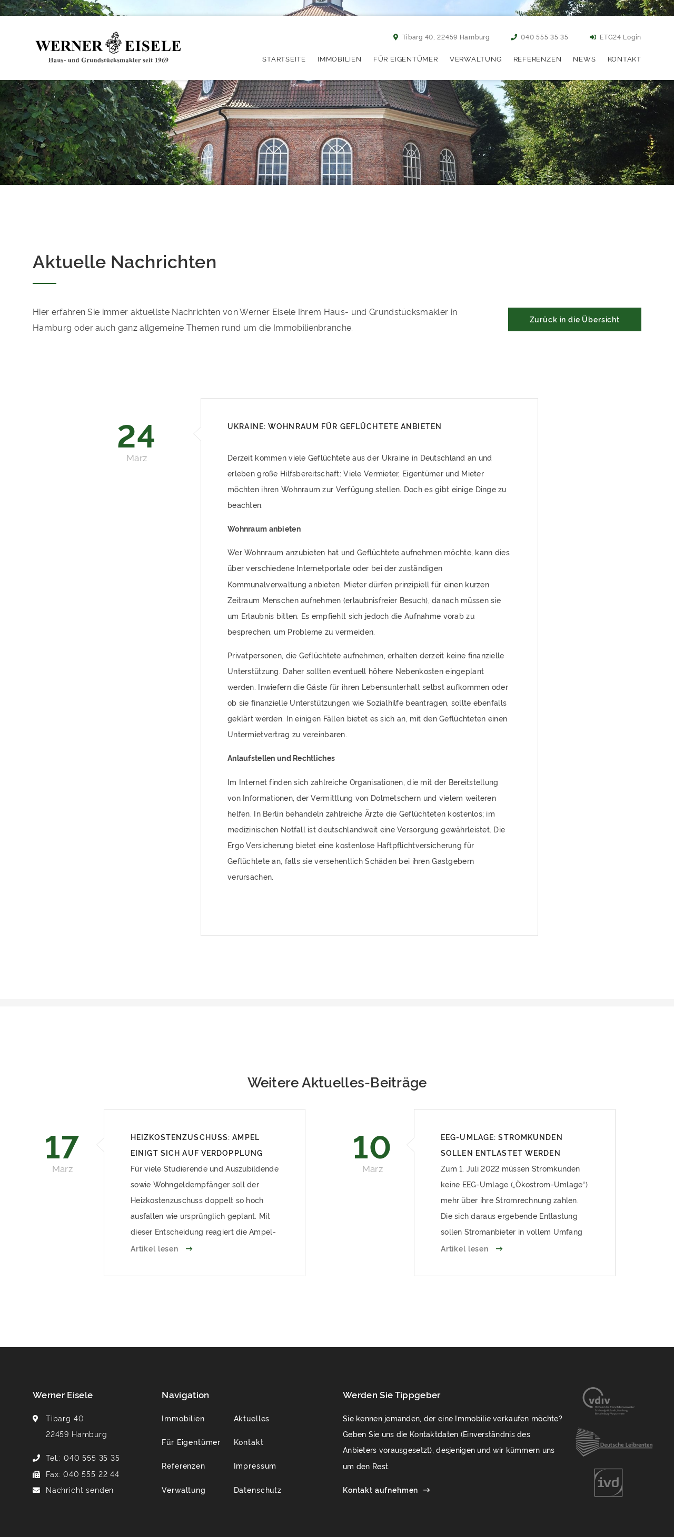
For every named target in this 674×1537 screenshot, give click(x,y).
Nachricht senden (80, 1489)
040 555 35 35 (540, 36)
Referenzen (537, 58)
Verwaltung (476, 58)
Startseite (284, 58)
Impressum (255, 1465)
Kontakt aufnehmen (380, 1489)
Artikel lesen (156, 1248)
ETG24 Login (615, 36)
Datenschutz (258, 1489)
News (584, 58)
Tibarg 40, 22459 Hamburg (441, 36)
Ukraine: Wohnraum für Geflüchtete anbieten (334, 426)
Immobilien (340, 58)
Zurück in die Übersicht (575, 319)
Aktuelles (252, 1418)
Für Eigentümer (405, 58)
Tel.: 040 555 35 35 (83, 1457)
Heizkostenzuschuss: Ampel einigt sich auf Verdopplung (197, 1144)
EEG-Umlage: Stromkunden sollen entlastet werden (502, 1144)
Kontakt (624, 58)
